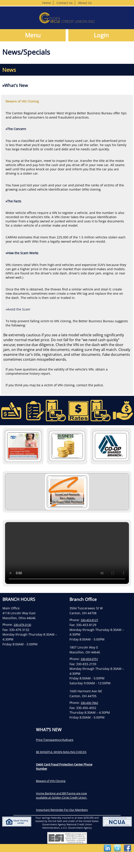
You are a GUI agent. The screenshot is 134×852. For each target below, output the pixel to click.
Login (101, 35)
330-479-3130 (22, 625)
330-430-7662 (89, 703)
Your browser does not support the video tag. (67, 553)
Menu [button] (33, 35)
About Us (85, 3)
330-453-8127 (89, 620)
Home (46, 3)
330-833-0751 (89, 659)
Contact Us (65, 3)
